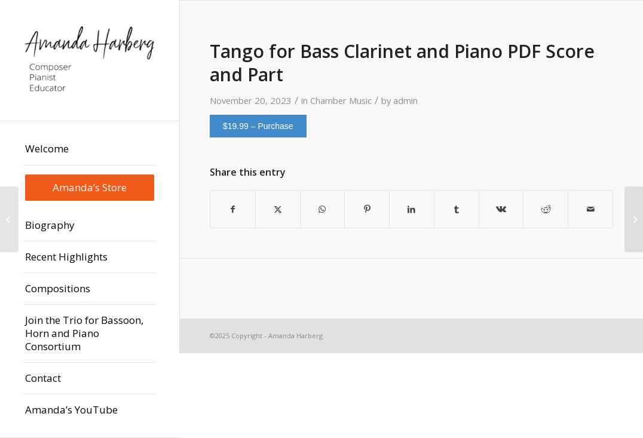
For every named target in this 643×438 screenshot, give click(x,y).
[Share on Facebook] (232, 209)
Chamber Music (341, 100)
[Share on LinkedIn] (412, 209)
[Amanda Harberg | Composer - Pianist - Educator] (89, 60)
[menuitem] (89, 149)
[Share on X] (278, 209)
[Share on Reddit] (545, 209)
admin (405, 100)
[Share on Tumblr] (456, 209)
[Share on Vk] (501, 209)
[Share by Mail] (590, 209)
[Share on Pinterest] (367, 209)
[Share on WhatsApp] (323, 209)
